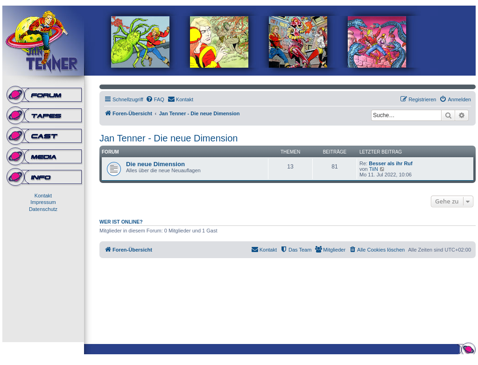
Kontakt (43, 195)
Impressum (43, 202)
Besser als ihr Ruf (391, 163)
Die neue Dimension (155, 164)
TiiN (373, 169)
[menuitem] (155, 99)
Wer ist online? (121, 222)
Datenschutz (43, 209)
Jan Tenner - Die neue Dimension (168, 138)
